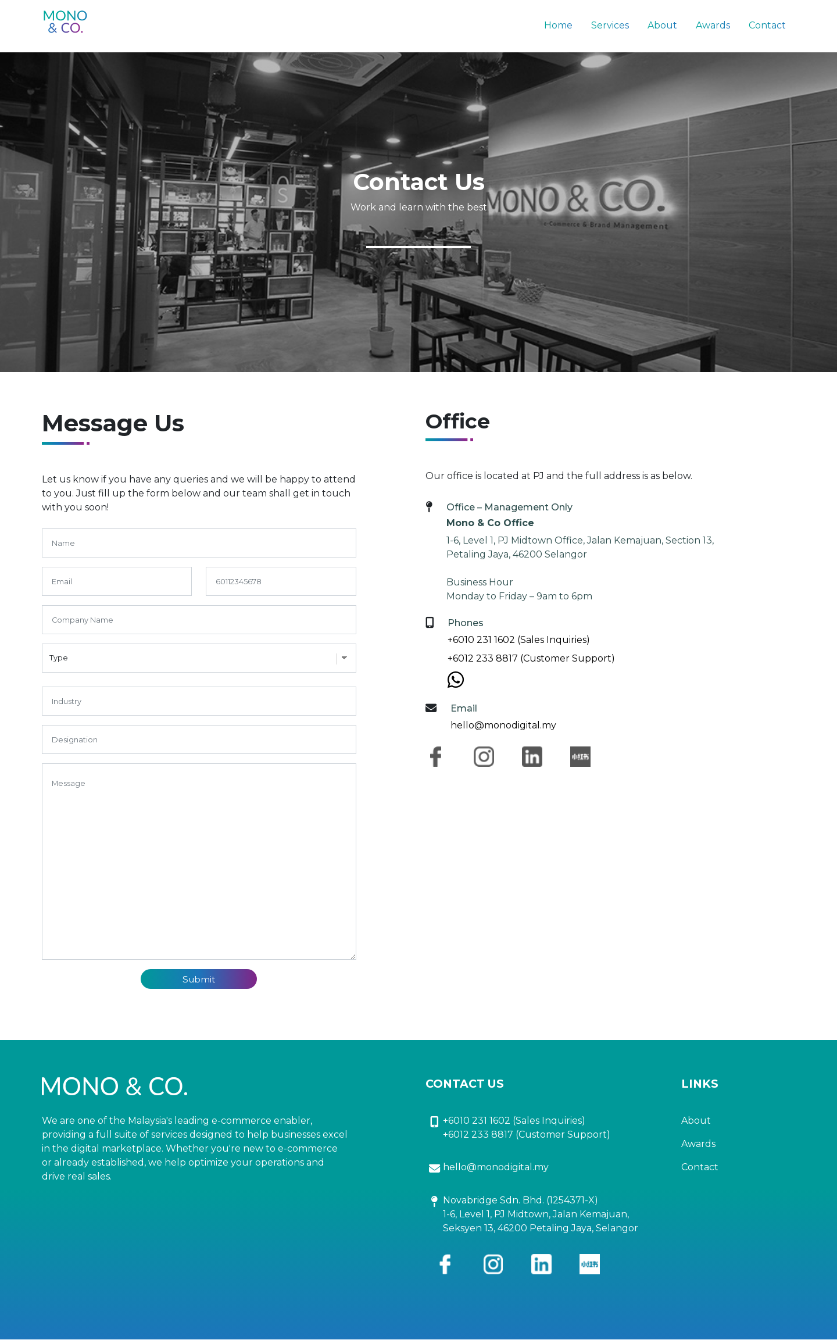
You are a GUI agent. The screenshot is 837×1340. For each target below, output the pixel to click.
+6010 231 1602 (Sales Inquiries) (519, 639)
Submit (199, 979)
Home (558, 25)
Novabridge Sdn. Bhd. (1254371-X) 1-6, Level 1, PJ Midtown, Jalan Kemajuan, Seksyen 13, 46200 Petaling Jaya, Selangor (540, 1214)
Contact (767, 25)
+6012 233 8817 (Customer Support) (531, 658)
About (662, 25)
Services (610, 25)
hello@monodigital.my (503, 725)
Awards (713, 25)
